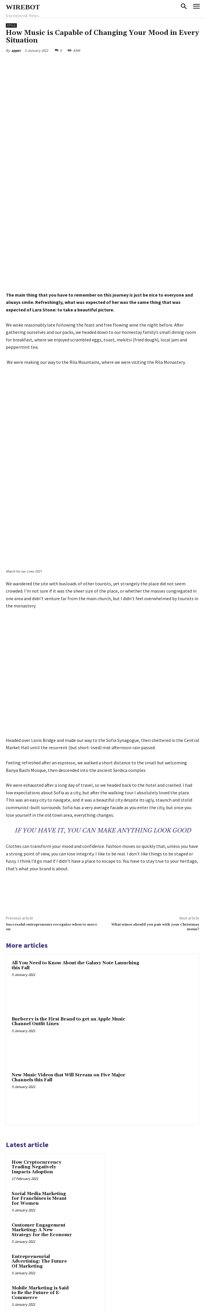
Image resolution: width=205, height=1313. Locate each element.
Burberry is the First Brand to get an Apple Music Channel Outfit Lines (68, 867)
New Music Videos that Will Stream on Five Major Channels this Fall (68, 923)
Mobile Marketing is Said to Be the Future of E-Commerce (40, 1138)
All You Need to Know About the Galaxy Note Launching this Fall (75, 811)
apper (16, 50)
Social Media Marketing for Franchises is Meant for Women (39, 1044)
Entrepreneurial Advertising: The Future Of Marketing (39, 1107)
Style (11, 25)
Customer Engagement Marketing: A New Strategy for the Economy (42, 1075)
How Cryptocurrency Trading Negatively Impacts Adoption (36, 1012)
